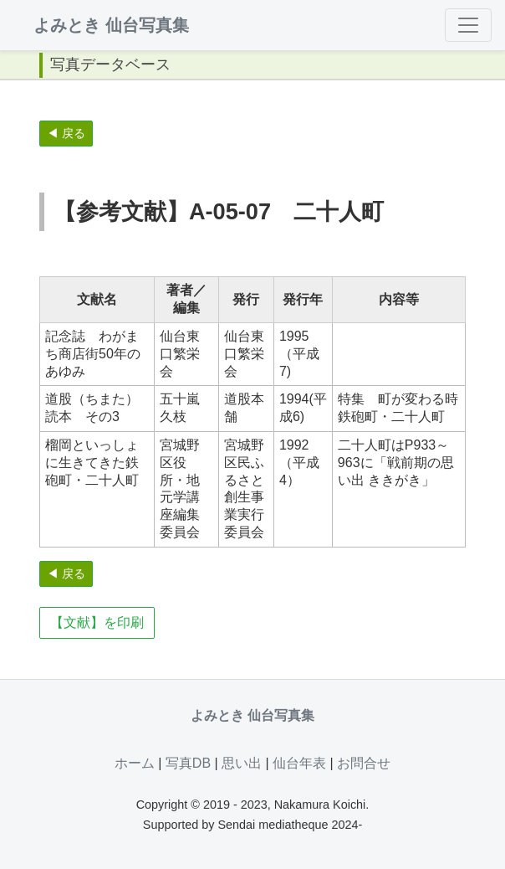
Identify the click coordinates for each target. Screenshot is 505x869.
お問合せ (363, 763)
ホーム (135, 763)
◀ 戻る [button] (66, 133)
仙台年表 (299, 763)
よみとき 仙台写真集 (111, 25)
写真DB (188, 763)
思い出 (242, 763)
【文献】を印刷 (97, 622)
